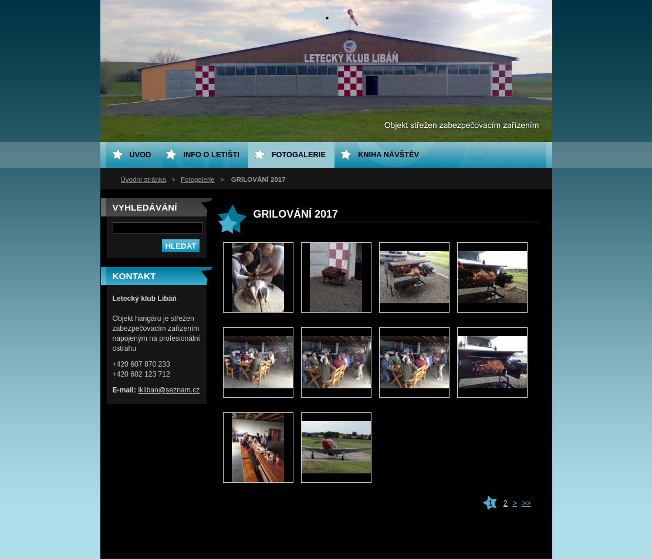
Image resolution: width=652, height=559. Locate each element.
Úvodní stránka (143, 179)
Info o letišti (211, 154)
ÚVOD (140, 154)
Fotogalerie (198, 179)
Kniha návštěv (388, 154)
